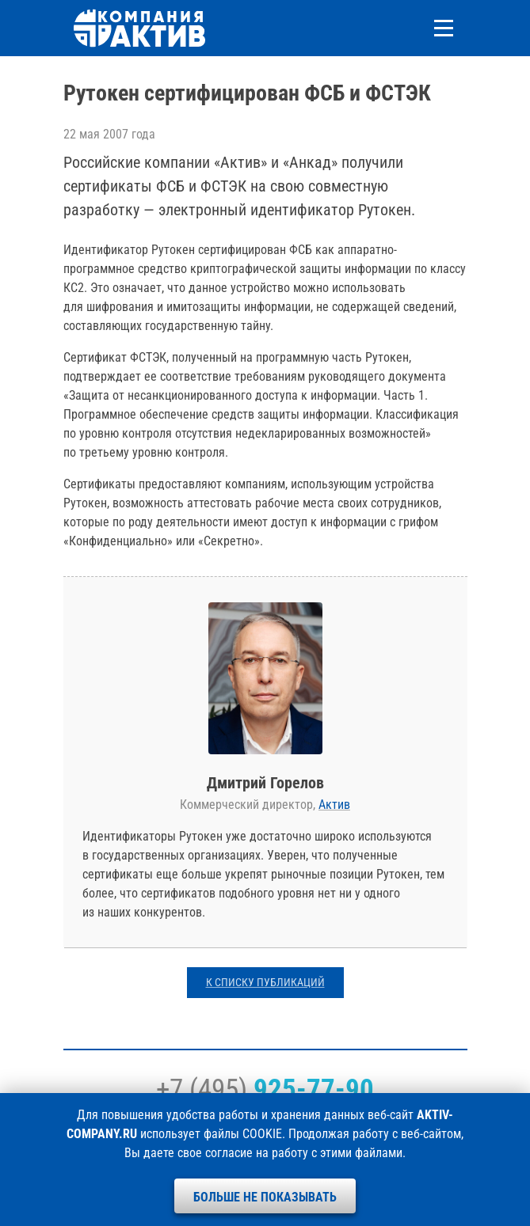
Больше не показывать (265, 1197)
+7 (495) (265, 1089)
